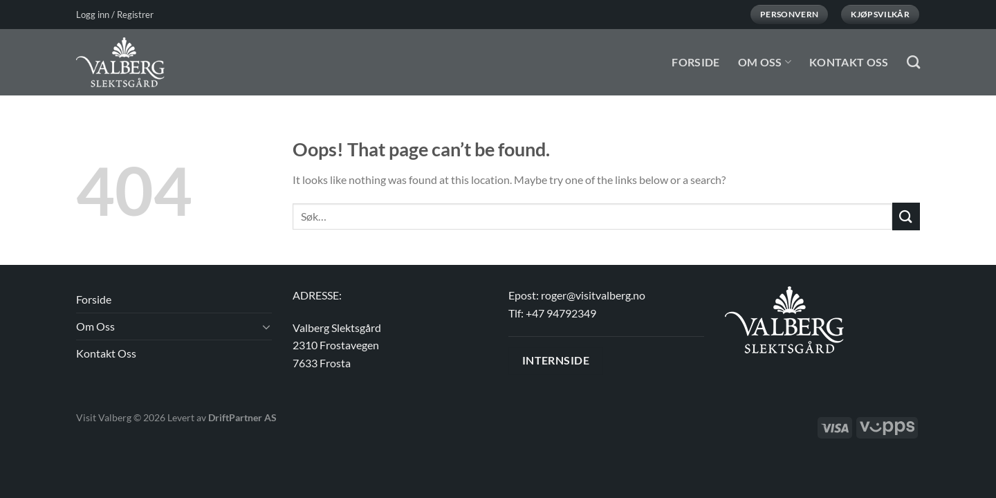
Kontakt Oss (849, 61)
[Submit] (906, 216)
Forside (695, 61)
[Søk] (913, 62)
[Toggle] (266, 326)
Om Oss (764, 61)
